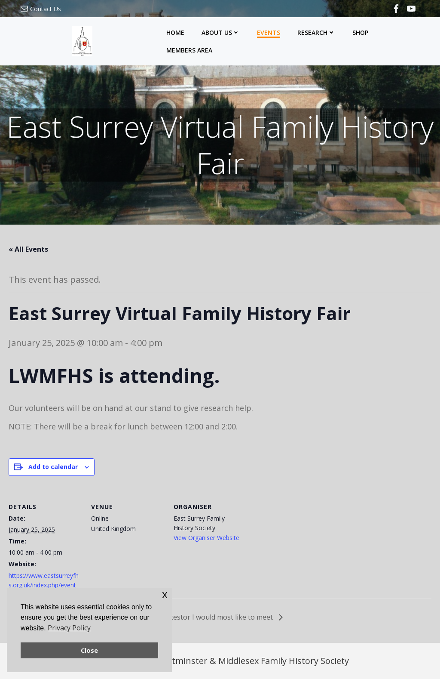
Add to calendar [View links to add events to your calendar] (53, 467)
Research (316, 32)
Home (175, 32)
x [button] (165, 594)
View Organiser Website (206, 538)
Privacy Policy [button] (69, 628)
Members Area (189, 50)
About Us (221, 32)
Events (268, 32)
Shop (360, 32)
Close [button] (89, 650)
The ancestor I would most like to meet (211, 617)
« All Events (28, 249)
